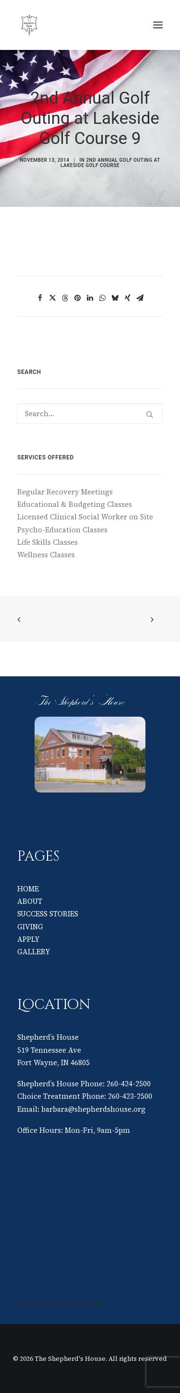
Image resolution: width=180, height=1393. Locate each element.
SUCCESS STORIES (47, 914)
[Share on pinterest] (78, 298)
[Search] (90, 413)
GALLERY (33, 952)
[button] (158, 25)
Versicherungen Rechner (61, 1302)
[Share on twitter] (53, 298)
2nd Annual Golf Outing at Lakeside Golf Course (110, 162)
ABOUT (29, 901)
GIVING (30, 927)
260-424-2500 (129, 1084)
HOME (28, 889)
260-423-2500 (130, 1096)
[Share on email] (140, 298)
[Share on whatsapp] (102, 298)
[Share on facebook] (40, 298)
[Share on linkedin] (90, 298)
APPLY (28, 939)
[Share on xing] (127, 298)
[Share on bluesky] (115, 298)
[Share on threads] (65, 298)
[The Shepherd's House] (90, 25)
